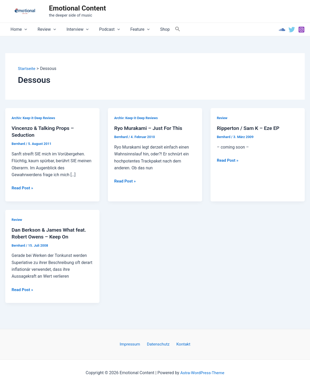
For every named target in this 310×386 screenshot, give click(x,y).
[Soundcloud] (282, 29)
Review (43, 29)
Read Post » (23, 188)
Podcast (102, 29)
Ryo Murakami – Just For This (149, 128)
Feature (130, 29)
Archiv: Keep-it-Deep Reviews (34, 118)
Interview (72, 29)
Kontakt (181, 344)
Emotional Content (77, 8)
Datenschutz (158, 344)
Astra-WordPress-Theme (202, 372)
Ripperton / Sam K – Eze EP (249, 128)
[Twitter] (291, 29)
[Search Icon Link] (165, 29)
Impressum (132, 344)
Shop (153, 29)
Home (17, 29)
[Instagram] (301, 29)
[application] (23, 29)
